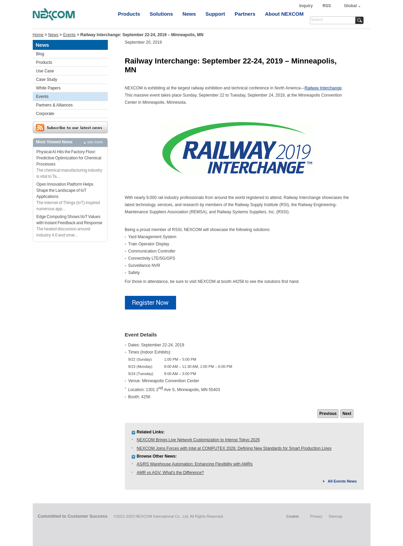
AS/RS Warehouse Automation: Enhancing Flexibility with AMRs (195, 464)
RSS (326, 5)
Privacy (316, 516)
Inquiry (306, 5)
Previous (328, 413)
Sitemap (335, 516)
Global (350, 5)
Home (38, 34)
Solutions (161, 14)
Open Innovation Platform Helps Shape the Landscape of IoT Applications (65, 190)
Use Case (45, 71)
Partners (245, 14)
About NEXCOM (284, 14)
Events (69, 34)
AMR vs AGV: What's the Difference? (170, 472)
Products (129, 14)
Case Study (46, 79)
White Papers (48, 88)
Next (346, 413)
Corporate (45, 113)
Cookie (292, 516)
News (189, 14)
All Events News (342, 481)
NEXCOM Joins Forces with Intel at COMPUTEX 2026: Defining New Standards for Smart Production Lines (234, 448)
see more (95, 142)
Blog (40, 54)
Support (215, 14)
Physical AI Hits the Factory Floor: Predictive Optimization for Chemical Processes (69, 158)
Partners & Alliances (54, 105)
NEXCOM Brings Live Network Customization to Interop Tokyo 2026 (198, 439)
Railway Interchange (323, 88)
